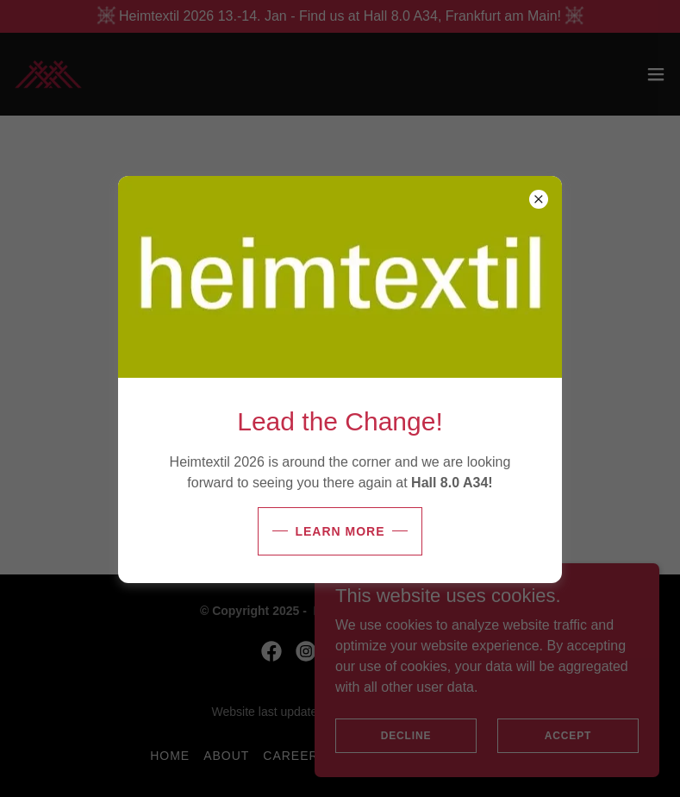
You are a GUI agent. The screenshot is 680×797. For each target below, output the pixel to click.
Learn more (339, 531)
